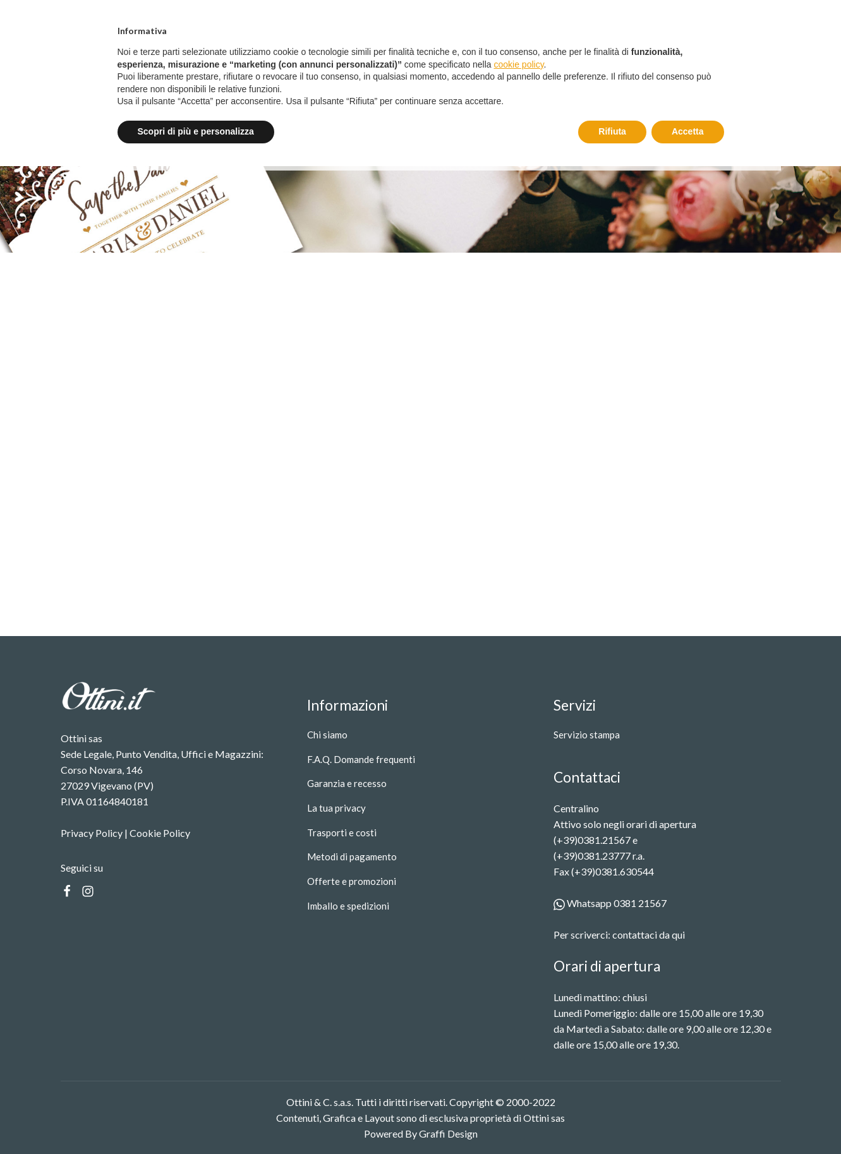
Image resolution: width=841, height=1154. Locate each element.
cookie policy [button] (518, 1052)
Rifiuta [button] (612, 1119)
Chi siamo (327, 734)
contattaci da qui (648, 935)
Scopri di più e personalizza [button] (196, 1119)
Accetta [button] (688, 1119)
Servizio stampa (357, 71)
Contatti (426, 71)
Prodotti (280, 70)
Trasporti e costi (342, 832)
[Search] (642, 70)
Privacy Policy (92, 833)
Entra (685, 15)
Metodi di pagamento (352, 856)
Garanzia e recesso (347, 783)
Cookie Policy (160, 833)
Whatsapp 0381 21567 (610, 903)
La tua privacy (336, 808)
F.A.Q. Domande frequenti (361, 759)
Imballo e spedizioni (348, 905)
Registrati (751, 15)
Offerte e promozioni (351, 881)
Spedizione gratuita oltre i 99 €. (426, 14)
